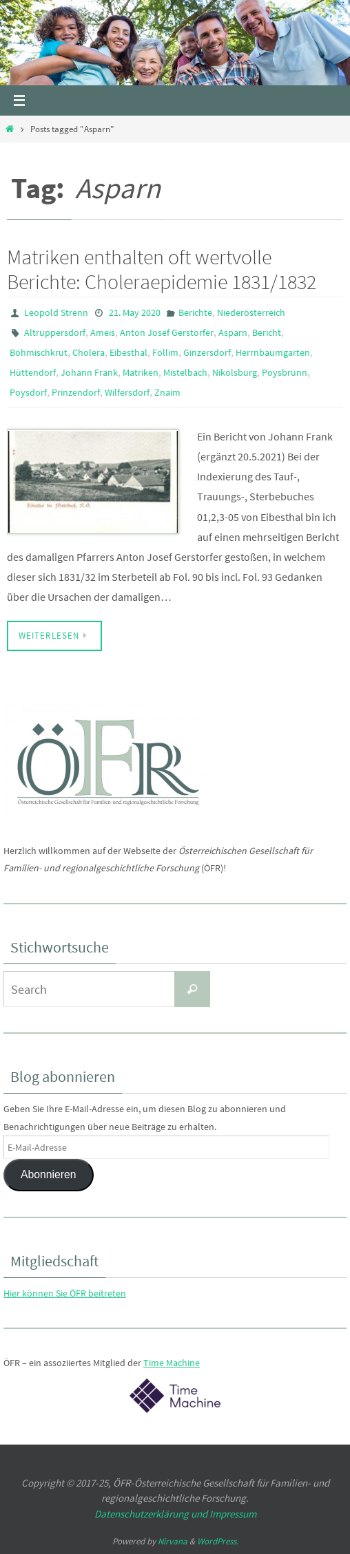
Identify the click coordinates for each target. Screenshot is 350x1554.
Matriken (140, 372)
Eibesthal (128, 352)
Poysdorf (28, 392)
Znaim (167, 392)
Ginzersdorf (207, 352)
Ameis (102, 332)
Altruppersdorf (54, 332)
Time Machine (171, 1362)
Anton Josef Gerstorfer (167, 332)
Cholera (88, 352)
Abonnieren (48, 1174)
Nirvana (172, 1541)
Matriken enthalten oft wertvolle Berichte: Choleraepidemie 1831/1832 (161, 269)
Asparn (232, 332)
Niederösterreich (251, 312)
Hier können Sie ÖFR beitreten (64, 1293)
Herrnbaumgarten (273, 352)
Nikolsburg (234, 372)
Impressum (232, 1513)
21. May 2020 (135, 312)
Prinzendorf (76, 392)
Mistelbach (185, 372)
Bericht (266, 332)
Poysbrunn (284, 372)
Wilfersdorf (127, 392)
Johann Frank (89, 372)
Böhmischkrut (39, 352)
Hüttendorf (33, 372)
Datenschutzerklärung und (151, 1513)
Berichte (195, 312)
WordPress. (217, 1541)
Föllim (165, 352)
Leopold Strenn (56, 312)
